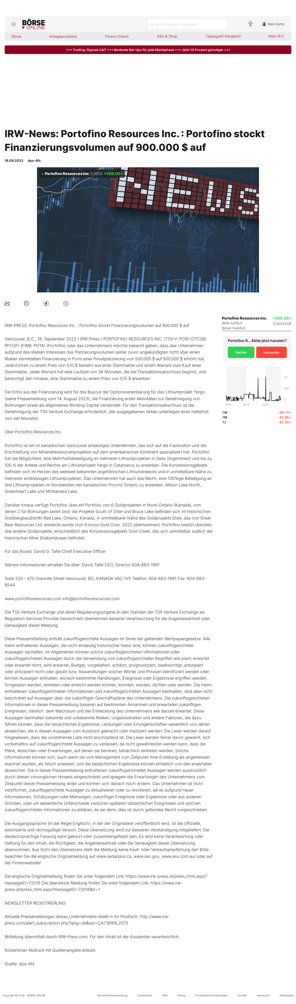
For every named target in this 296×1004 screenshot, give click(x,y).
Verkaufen (271, 352)
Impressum (263, 995)
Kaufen (241, 352)
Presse (181, 995)
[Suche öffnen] (187, 24)
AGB (164, 995)
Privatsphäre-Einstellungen (211, 995)
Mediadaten (287, 995)
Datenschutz (145, 995)
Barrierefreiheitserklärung (113, 995)
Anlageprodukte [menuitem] (63, 36)
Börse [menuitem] (16, 36)
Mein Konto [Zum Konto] (273, 24)
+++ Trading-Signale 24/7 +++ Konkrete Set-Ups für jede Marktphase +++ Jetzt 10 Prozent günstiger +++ (148, 50)
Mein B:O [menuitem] (276, 36)
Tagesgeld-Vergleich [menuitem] (223, 36)
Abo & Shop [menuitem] (167, 36)
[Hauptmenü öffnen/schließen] (13, 24)
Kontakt (242, 995)
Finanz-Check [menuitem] (117, 36)
